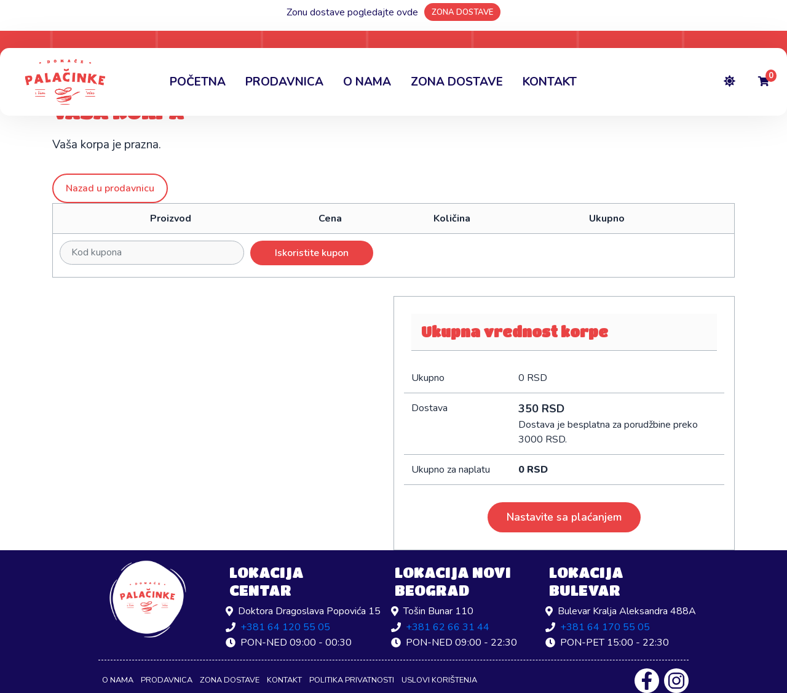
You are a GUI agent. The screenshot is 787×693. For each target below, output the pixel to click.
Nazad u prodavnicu (110, 188)
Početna (198, 82)
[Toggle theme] (729, 82)
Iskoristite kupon (312, 253)
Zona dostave (457, 82)
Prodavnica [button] (284, 82)
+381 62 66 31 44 (447, 627)
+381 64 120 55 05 (285, 627)
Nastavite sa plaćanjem (564, 517)
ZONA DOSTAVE (462, 12)
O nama (367, 82)
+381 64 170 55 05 (605, 627)
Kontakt (550, 82)
